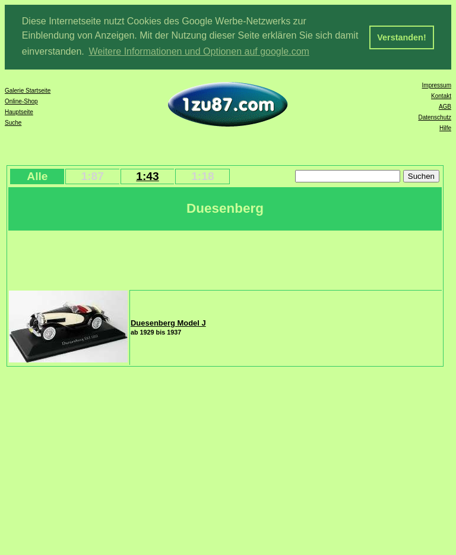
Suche (13, 122)
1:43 (147, 175)
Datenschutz (434, 116)
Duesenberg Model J (168, 322)
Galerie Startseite (27, 90)
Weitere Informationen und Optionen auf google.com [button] (198, 51)
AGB (445, 106)
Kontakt (441, 95)
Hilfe (445, 127)
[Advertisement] (225, 258)
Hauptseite (19, 111)
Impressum (436, 84)
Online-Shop (21, 100)
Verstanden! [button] (401, 37)
